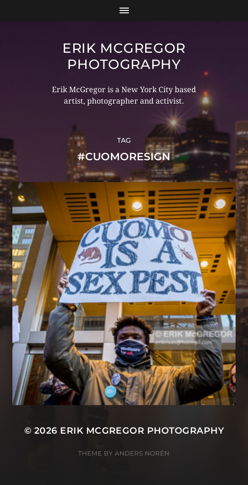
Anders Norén (142, 453)
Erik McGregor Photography (124, 56)
